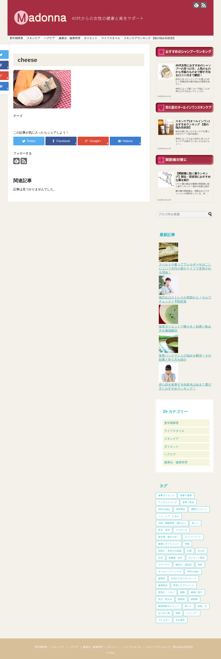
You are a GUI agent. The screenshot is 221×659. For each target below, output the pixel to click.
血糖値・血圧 (175, 557)
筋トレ (188, 606)
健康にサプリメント (168, 544)
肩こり (195, 523)
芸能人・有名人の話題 (169, 550)
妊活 (160, 557)
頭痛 (178, 613)
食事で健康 (186, 495)
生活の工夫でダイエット (183, 578)
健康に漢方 (196, 592)
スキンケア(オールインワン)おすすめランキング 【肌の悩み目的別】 (193, 124)
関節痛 (194, 599)
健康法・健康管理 (69, 38)
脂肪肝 (181, 599)
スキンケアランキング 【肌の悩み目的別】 (150, 38)
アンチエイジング (167, 502)
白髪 (189, 550)
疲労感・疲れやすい (168, 537)
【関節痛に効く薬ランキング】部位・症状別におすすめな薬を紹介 (193, 176)
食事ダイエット (166, 495)
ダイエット (90, 38)
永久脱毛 (180, 620)
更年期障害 (16, 38)
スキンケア (33, 38)
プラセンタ (181, 530)
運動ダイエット (199, 509)
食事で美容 (188, 502)
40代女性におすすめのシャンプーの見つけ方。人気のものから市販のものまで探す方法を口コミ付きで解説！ (193, 70)
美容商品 (180, 509)
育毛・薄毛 (164, 530)
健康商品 (162, 585)
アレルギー (164, 620)
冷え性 (201, 550)
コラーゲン (164, 564)
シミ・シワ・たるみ (168, 516)
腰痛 (182, 592)
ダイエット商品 (196, 557)
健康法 (161, 578)
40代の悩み (164, 509)
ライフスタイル (110, 38)
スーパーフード (193, 537)
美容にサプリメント (183, 585)
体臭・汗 (202, 606)
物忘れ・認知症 (184, 564)
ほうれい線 (164, 613)
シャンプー (192, 613)
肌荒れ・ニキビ (166, 592)
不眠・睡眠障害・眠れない (172, 523)
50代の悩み (193, 571)
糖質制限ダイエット (168, 606)
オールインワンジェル (169, 571)
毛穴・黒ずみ (165, 599)
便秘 (187, 544)
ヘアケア (49, 38)
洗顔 (200, 564)
